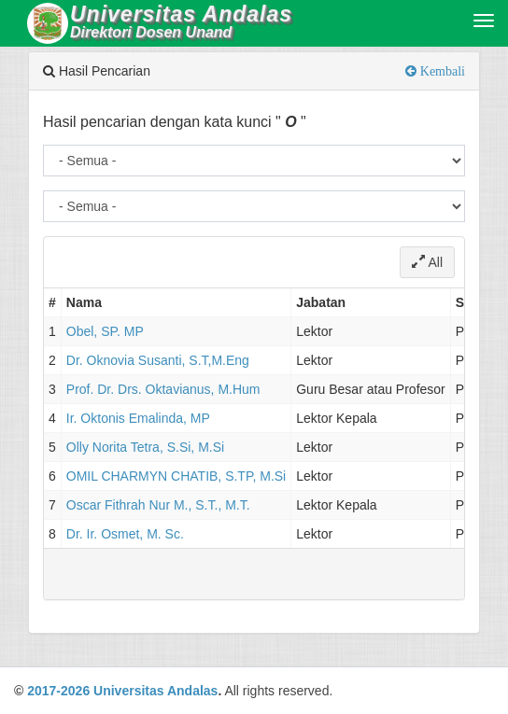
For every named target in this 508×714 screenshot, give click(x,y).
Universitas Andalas (155, 690)
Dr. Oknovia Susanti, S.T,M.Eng (157, 360)
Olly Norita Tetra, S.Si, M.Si (145, 447)
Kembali (440, 70)
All (427, 262)
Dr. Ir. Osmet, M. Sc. (125, 533)
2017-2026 (58, 690)
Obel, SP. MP (105, 331)
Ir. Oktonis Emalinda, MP (138, 418)
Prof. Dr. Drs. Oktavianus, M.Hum (163, 389)
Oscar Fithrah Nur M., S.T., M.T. (158, 504)
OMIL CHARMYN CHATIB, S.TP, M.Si (176, 476)
